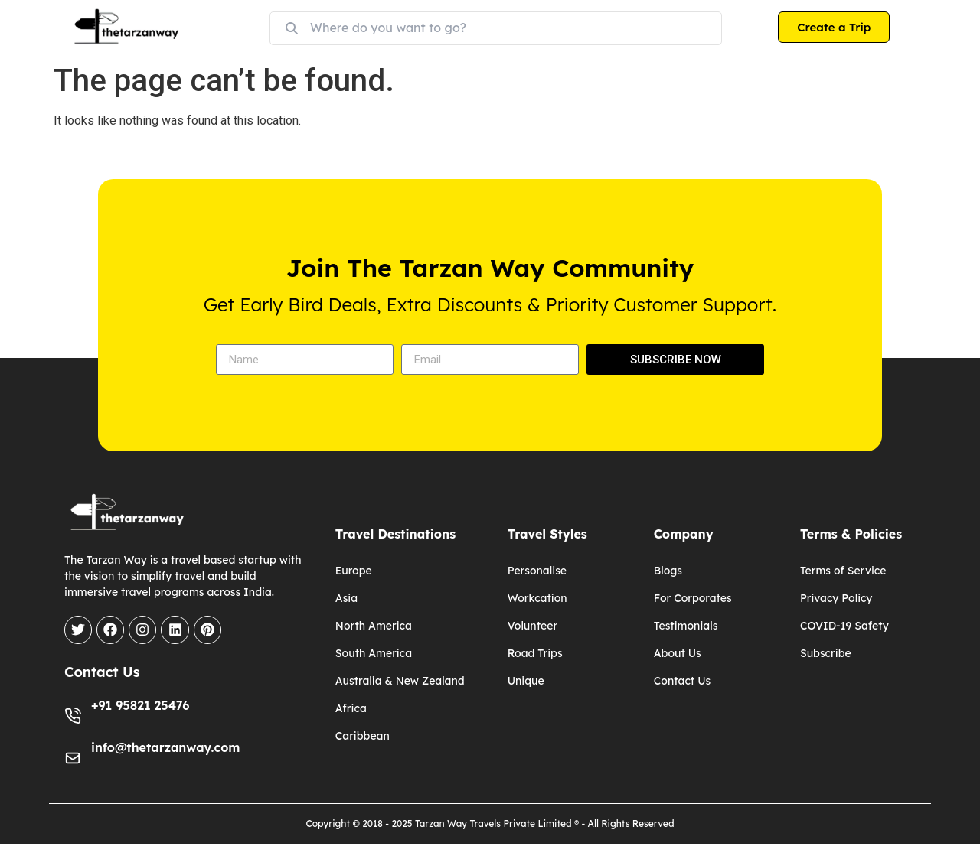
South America (373, 653)
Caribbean (362, 736)
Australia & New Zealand (400, 681)
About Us (677, 653)
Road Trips (535, 653)
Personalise (537, 571)
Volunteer (532, 626)
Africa (351, 708)
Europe (353, 571)
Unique (526, 681)
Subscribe (825, 653)
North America (373, 626)
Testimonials (686, 626)
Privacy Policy (836, 598)
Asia (346, 598)
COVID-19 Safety (844, 626)
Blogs (668, 571)
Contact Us (682, 681)
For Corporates (693, 598)
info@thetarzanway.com (165, 749)
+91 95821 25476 (140, 707)
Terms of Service (843, 571)
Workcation (537, 598)
